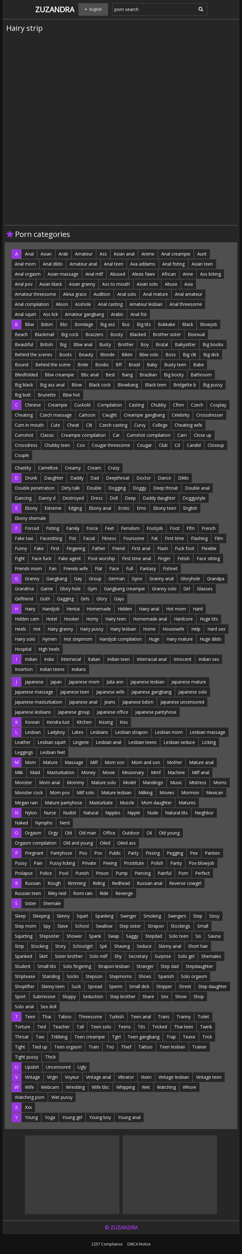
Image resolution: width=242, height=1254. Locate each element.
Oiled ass (126, 843)
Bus (126, 324)
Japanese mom (84, 682)
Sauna (214, 936)
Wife (29, 1087)
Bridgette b (184, 385)
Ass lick (50, 314)
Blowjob (208, 324)
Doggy (139, 488)
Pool (63, 873)
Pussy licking (62, 863)
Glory (101, 599)
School (82, 926)
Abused (117, 274)
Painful (164, 873)
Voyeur (72, 1077)
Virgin (52, 1077)
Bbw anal (82, 344)
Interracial (71, 659)
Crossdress (26, 445)
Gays (119, 599)
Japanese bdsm (137, 702)
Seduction (93, 996)
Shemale (52, 903)
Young (31, 1117)
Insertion (24, 669)
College (160, 425)
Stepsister (49, 936)
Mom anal (49, 782)
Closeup (216, 445)
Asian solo (147, 284)
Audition (102, 294)
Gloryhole (190, 579)
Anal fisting (173, 264)
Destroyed (73, 498)
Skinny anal (169, 946)
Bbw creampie (59, 375)
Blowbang (128, 385)
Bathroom (201, 375)
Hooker (71, 619)
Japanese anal (83, 702)
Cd (177, 445)
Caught (109, 415)
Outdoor (131, 833)
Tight (20, 1047)
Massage (74, 762)
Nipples (112, 813)
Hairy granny (60, 629)
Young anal (129, 1117)
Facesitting (51, 538)
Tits (141, 1027)
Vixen (146, 1077)
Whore (189, 1087)
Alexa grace (75, 294)
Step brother (122, 996)
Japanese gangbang (151, 692)
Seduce (144, 946)
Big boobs (213, 344)
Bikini (127, 354)
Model (129, 782)
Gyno (137, 579)
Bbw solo (148, 354)
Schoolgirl (83, 946)
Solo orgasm (194, 976)
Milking (145, 793)
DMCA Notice (139, 1243)
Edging (75, 508)
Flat (98, 568)
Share (148, 996)
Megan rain (26, 803)
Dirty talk (70, 488)
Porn (183, 873)
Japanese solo (192, 692)
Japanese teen (74, 692)
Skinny (63, 916)
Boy (145, 344)
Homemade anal (150, 619)
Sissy (214, 916)
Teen (30, 1017)
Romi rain (83, 893)
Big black (24, 385)
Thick (50, 1057)
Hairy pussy (91, 629)
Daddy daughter (159, 498)
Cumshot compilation (148, 435)
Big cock (69, 334)
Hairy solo (25, 639)
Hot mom (176, 609)
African (169, 274)
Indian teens (52, 669)
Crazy (113, 468)
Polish (157, 863)
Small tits (46, 966)
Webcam (50, 1087)
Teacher (61, 1027)
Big (63, 344)
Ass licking (210, 274)
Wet (146, 1087)
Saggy (132, 936)
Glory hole (70, 589)
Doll (114, 498)
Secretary (138, 956)
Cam (182, 435)
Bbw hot (71, 395)
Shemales (211, 956)
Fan (52, 568)
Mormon (190, 793)
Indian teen (118, 659)
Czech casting (113, 425)
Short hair (198, 946)
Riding (99, 883)
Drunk (31, 478)
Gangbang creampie (124, 589)
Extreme (52, 508)
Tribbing (59, 1037)
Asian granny (82, 284)
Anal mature (155, 294)
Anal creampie (175, 254)
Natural (90, 813)
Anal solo (126, 294)
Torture (22, 1027)
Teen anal (141, 1017)
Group (95, 579)
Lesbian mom (169, 732)
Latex (77, 732)
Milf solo (85, 793)
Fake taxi (24, 538)
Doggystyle (193, 498)
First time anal (136, 558)
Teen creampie (89, 1037)
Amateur (84, 254)
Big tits (144, 324)
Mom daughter (156, 803)
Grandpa (215, 579)
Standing (51, 976)
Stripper (164, 986)
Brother (126, 344)
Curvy (140, 425)
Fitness (109, 538)
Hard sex (216, 629)
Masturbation (60, 772)
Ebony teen (164, 508)
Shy (118, 956)
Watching (166, 1087)
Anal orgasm (28, 274)
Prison (102, 873)
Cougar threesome (111, 445)
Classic (47, 435)
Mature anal (201, 762)
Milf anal (200, 772)
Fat (154, 538)
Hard (198, 609)
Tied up (39, 1047)
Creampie (57, 405)
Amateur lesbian (146, 304)
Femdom (130, 528)
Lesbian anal (108, 742)
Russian (33, 883)
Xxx (28, 1107)
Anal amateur (188, 294)
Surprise (163, 956)
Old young (169, 833)
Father (98, 548)
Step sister (130, 926)
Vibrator (126, 1077)
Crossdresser (209, 415)
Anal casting (110, 304)
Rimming (77, 883)
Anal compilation (32, 304)
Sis (198, 936)
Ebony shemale (30, 518)
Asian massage (63, 274)
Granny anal (161, 579)
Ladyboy (56, 732)
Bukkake (166, 324)
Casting (136, 405)
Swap (113, 936)
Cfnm (178, 405)
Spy (46, 926)
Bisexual (196, 334)
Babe (198, 365)
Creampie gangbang (144, 415)
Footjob (155, 528)
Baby (152, 365)
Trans (164, 1017)
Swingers (177, 916)
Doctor (143, 478)
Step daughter (212, 986)
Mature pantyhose (63, 803)
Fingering (75, 548)
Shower (74, 936)
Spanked (23, 956)
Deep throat (165, 488)
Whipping (125, 1087)
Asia (188, 284)
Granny (32, 579)
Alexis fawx (143, 274)
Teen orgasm (68, 1047)
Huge (154, 639)
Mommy (75, 782)
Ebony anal (100, 508)
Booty (116, 334)
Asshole (83, 304)
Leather (23, 742)
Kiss (124, 722)
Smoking (152, 916)
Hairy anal (149, 609)
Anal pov (23, 284)
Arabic (117, 314)
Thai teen (183, 1027)
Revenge (124, 893)
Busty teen (175, 365)
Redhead (121, 883)
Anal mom (25, 264)
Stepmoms (120, 976)
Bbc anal (90, 375)
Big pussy (212, 385)
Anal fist (138, 314)
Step (197, 916)
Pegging (175, 853)
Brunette (47, 395)
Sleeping (41, 916)
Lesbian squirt (51, 742)
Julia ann (115, 682)
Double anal (197, 488)
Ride (104, 893)
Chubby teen (57, 445)
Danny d (46, 498)
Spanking (104, 916)
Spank (95, 936)
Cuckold (82, 405)
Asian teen (202, 264)
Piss (83, 853)
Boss (170, 354)
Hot (37, 629)
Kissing (106, 722)
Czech (197, 405)
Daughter (53, 478)
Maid (35, 772)
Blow (77, 385)
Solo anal (24, 1006)
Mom (30, 762)
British (46, 344)
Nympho (44, 823)
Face (114, 568)
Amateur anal (83, 264)
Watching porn (29, 1097)
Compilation (109, 405)
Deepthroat (118, 478)
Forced (32, 528)
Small (202, 926)
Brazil (134, 365)
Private (89, 863)
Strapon (156, 926)
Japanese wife (110, 692)
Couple (22, 455)
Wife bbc (100, 1087)
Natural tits (176, 813)
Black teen (155, 385)
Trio (110, 1047)
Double (94, 488)
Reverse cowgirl (185, 883)
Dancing (23, 498)
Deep (130, 498)
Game (47, 589)
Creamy (73, 468)
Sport (20, 996)
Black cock (100, 385)
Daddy (77, 478)
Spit (103, 946)
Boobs (102, 365)
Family (72, 528)
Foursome (133, 538)
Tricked (159, 1027)
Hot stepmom (78, 639)
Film (219, 538)
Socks (73, 976)
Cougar (144, 445)
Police (46, 873)
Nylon (31, 813)
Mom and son (145, 762)
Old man (87, 833)
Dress (97, 498)
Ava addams (142, 264)
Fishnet (170, 568)
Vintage (32, 1077)
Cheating (24, 415)
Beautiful (24, 344)
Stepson (94, 976)
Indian (31, 659)
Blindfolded (26, 375)
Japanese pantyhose (155, 712)
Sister (30, 903)
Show (181, 996)
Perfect (202, 873)
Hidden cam (27, 619)
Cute (55, 425)
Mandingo (153, 782)
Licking (209, 742)
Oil (149, 833)
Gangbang (56, 579)
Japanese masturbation (38, 702)
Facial (89, 538)
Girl (186, 589)
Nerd (65, 823)
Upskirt (32, 1067)
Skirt (43, 956)
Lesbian (33, 732)
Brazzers (94, 334)
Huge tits (209, 619)
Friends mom (28, 568)
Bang (127, 375)
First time (174, 538)
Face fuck (41, 558)
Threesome (90, 1017)
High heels (49, 649)
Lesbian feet (52, 752)
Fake (39, 548)
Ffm (191, 528)
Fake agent (69, 558)
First (55, 548)
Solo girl (186, 956)
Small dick (139, 986)
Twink (206, 1027)
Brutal (162, 344)
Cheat (73, 425)
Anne (188, 274)
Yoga (50, 1117)
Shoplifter (24, 986)
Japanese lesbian (147, 682)
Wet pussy (61, 1097)
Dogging (117, 488)
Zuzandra (54, 9)
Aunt (202, 254)
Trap (171, 1037)
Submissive (44, 996)
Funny (21, 548)
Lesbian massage (207, 732)
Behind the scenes (33, 354)
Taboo (65, 1017)
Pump (122, 873)
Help (195, 629)
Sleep (20, 916)
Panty (176, 863)
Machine (176, 772)
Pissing (153, 853)
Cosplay (218, 405)
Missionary (133, 772)
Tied (41, 1027)
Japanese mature (188, 682)
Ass (103, 254)
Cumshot (24, 435)
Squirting (23, 936)
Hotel (51, 619)
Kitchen (84, 722)
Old (68, 833)
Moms (220, 782)
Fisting (52, 528)
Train (94, 1047)
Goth (45, 599)
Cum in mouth (29, 425)
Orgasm (33, 833)
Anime (147, 254)
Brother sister (167, 334)
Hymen (49, 639)
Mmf (156, 772)
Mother (174, 762)
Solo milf (98, 956)
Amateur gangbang (84, 314)
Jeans (109, 702)
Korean (32, 722)
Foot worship (101, 558)
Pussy (21, 863)
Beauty (86, 354)
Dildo (183, 478)
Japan (56, 682)
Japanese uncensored (182, 702)
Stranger (145, 966)
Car (116, 435)
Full (129, 568)
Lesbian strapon (131, 732)
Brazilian (148, 375)
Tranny (183, 1017)
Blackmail (44, 334)
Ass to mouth (116, 284)
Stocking (39, 946)
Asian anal (124, 254)
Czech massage (56, 415)
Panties (212, 853)
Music (176, 782)
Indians (79, 669)
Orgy (53, 833)
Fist (72, 538)
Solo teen (178, 936)
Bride (83, 365)
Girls (85, 599)
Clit (89, 425)
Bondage (84, 324)
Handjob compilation (120, 639)
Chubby (158, 405)
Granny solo (164, 589)
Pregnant (34, 853)
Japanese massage (34, 692)
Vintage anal (98, 1077)
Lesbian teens (142, 742)
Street (185, 986)
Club (163, 445)
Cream (94, 468)
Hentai (73, 609)
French (209, 528)
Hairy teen (115, 619)
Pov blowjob (201, 863)
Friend (118, 548)
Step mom (25, 926)
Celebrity (180, 415)
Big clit (189, 354)
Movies (166, 793)
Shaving (122, 946)
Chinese (33, 405)
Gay (78, 579)
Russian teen (28, 893)
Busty (105, 344)
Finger (164, 558)
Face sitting (208, 558)
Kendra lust (58, 722)
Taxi (40, 1037)
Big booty (174, 375)
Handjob (51, 609)
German (116, 579)
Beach (21, 334)
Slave (62, 926)
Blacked (138, 334)
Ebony (31, 508)
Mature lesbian (116, 793)
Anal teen (113, 264)
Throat (22, 1037)
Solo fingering (77, 966)
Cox (81, 445)
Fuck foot (184, 548)
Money (88, 772)
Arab (63, 254)
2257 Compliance (107, 1243)
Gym (92, 589)
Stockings (180, 926)
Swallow (104, 926)
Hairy (30, 609)
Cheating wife (188, 425)
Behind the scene (53, 365)
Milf (94, 762)
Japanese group (74, 712)
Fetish (183, 558)
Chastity (23, 468)
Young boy (100, 1117)
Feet (109, 528)
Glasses (205, 589)
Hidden (125, 609)
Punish (82, 873)
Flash (162, 548)
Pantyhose (61, 853)
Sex (164, 996)
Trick (207, 1037)
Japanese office (112, 712)
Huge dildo (211, 639)
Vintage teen (209, 1077)
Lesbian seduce (179, 742)
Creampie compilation (83, 435)
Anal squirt (25, 314)
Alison (62, 304)
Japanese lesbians (33, 712)
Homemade (99, 609)
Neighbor (204, 813)
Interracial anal (152, 659)
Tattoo (145, 1047)
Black (187, 324)
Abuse (171, 284)
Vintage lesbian (173, 1077)
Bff (119, 365)
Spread (95, 986)
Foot (175, 528)
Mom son (114, 762)
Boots (65, 354)
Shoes (145, 976)
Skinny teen (53, 986)
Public (115, 853)
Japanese (34, 682)
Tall (80, 1027)
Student (23, 966)
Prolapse (24, 873)
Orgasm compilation (35, 843)
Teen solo (101, 1027)
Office (109, 833)
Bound (21, 365)
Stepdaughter (199, 966)
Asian (46, 254)
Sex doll (48, 1006)
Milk (19, 772)
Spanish (166, 976)
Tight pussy (26, 1057)
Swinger (128, 916)
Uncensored (58, 1067)
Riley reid (57, 893)
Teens (124, 1027)
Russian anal (149, 883)
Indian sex (209, 659)
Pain (38, 863)
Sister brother (69, 956)
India (49, 659)
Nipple (133, 813)
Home (149, 629)
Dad (94, 478)
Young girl (72, 1117)
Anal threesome (186, 304)
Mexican (214, 793)
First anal (141, 548)
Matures (187, 803)
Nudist (69, 813)
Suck (76, 986)
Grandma (24, 589)
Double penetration (35, 488)
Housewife (173, 629)
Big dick (211, 354)
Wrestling (75, 1087)
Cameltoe (48, 468)
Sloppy (69, 996)
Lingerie (81, 742)
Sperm (115, 986)
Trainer (199, 1047)
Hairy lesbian (123, 629)
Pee (194, 853)
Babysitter (185, 344)
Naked (21, 823)
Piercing (143, 873)
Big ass (107, 324)
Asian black (50, 284)
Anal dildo (53, 264)
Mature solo (103, 782)
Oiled (105, 843)
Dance (164, 478)
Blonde (107, 354)
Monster (23, 782)
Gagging (65, 599)
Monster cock (29, 793)
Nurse (50, 813)
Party (133, 853)
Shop (198, 996)
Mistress (197, 782)
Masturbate (101, 803)
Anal (29, 254)
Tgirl (116, 1037)
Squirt (82, 916)
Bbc (64, 324)
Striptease (25, 976)
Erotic (124, 508)
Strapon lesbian (114, 966)
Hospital (23, 649)
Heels (20, 629)
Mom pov (60, 793)
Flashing (199, 538)
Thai (46, 1017)
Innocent (183, 659)
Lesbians (99, 732)
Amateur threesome (35, 294)
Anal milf (94, 274)
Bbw (29, 324)
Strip (19, 946)
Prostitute (134, 863)
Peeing (110, 863)
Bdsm (47, 324)
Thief (126, 1047)
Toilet (203, 1017)
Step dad (170, 966)
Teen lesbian (172, 1047)
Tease (189, 1037)
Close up (202, 435)
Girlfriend (24, 599)
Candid (194, 445)
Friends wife (75, 568)
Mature (50, 762)
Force (92, 528)
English (190, 508)
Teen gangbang (143, 1037)
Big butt (23, 395)
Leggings (24, 752)
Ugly (82, 1067)
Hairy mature (179, 639)
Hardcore (183, 619)
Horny (92, 619)
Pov (98, 853)
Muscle (127, 803)
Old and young (78, 843)
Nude (152, 813)
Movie (108, 772)
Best (110, 375)
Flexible (208, 548)
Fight (20, 558)
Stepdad (153, 936)
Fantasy (148, 568)
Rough (54, 883)
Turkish (116, 1017)
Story (60, 946)
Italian (94, 659)
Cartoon (87, 415)
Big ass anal (52, 385)
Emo (141, 508)
